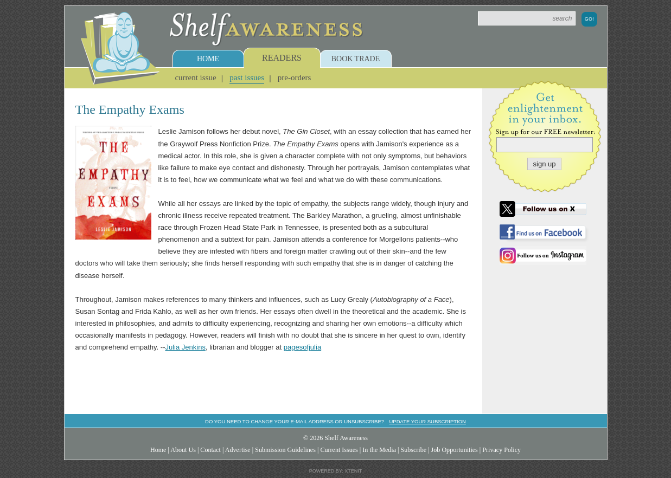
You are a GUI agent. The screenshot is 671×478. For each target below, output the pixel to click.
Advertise (238, 450)
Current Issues (338, 450)
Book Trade (355, 59)
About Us (183, 450)
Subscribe (413, 450)
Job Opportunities (454, 450)
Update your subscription (427, 421)
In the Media (379, 450)
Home (208, 59)
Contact (210, 450)
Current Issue (195, 77)
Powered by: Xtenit (335, 471)
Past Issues (246, 77)
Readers (282, 57)
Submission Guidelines (285, 450)
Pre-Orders (294, 77)
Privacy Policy (501, 450)
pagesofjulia (302, 347)
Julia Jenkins (185, 347)
